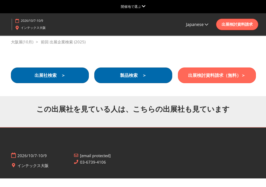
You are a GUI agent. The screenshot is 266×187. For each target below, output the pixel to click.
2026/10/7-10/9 (32, 20)
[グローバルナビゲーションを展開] (133, 6)
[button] (237, 24)
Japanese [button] (197, 24)
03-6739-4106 (93, 162)
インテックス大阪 (33, 27)
